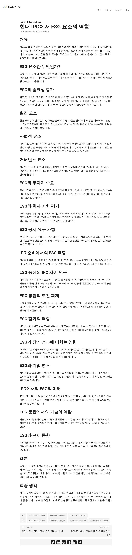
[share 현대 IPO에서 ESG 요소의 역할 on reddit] (64, 542)
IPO (23, 515)
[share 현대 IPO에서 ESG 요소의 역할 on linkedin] (58, 542)
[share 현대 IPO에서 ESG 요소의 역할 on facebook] (69, 542)
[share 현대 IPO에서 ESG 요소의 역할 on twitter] (53, 542)
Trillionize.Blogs (34, 22)
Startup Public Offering (99, 521)
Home (9, 7)
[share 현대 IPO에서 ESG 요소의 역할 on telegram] (80, 542)
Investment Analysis (77, 515)
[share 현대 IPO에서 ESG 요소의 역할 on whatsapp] (75, 542)
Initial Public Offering (37, 515)
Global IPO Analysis (57, 515)
